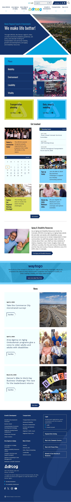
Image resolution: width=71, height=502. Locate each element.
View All (64, 129)
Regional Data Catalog (51, 434)
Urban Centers (8, 436)
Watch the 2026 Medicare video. (44, 203)
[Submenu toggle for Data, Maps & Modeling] (24, 11)
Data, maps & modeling (48, 106)
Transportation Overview (29, 420)
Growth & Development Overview (10, 420)
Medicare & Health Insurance (12, 461)
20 (11, 172)
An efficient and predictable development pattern (51, 87)
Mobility (11, 69)
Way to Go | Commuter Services (53, 440)
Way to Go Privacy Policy (51, 447)
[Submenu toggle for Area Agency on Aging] (15, 11)
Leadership (26, 452)
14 (14, 170)
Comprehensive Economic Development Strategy (11, 427)
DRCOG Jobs (26, 447)
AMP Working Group (47, 143)
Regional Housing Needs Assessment (11, 431)
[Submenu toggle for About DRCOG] (6, 11)
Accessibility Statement (12, 484)
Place (10, 61)
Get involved (35, 216)
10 (25, 167)
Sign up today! (43, 172)
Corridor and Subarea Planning (28, 427)
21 (14, 172)
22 (18, 172)
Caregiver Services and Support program (10, 454)
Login (31, 3)
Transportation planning (16, 106)
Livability (11, 85)
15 (18, 170)
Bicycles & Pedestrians (29, 424)
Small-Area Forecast (9, 434)
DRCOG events (27, 455)
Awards (25, 445)
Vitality (11, 92)
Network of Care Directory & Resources (52, 454)
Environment (13, 77)
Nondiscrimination (10, 481)
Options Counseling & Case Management (11, 458)
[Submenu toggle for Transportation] (55, 11)
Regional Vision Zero (28, 433)
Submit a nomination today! (9, 144)
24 (25, 172)
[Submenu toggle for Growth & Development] (46, 11)
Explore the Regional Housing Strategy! (9, 204)
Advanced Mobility (28, 422)
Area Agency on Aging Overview (10, 446)
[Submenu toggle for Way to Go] (65, 11)
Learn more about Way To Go (35, 278)
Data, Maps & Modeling (29, 450)
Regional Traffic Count (29, 431)
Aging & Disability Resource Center (11, 450)
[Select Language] (43, 3)
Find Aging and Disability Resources (42, 253)
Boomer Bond (8, 424)
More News (35, 405)
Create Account (50, 427)
